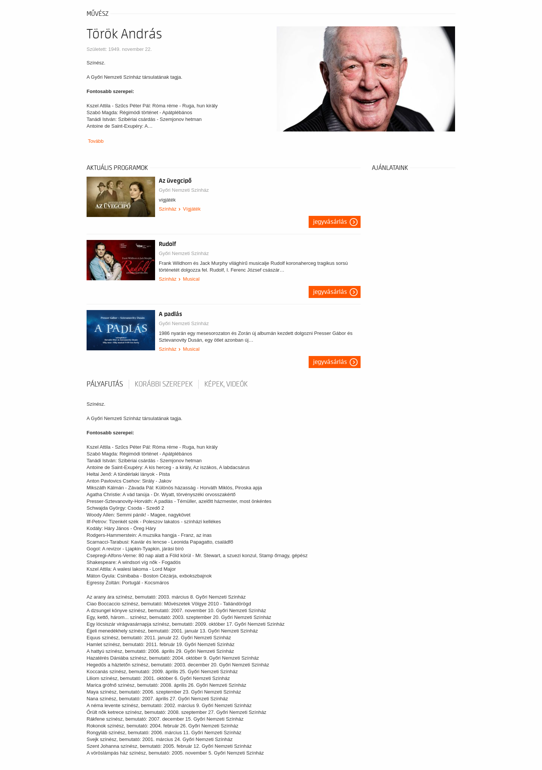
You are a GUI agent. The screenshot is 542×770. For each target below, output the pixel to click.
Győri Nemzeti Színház (184, 190)
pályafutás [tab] (105, 384)
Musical (191, 279)
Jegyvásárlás (330, 221)
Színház (168, 209)
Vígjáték (192, 209)
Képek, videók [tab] (226, 384)
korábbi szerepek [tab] (164, 384)
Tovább (96, 141)
